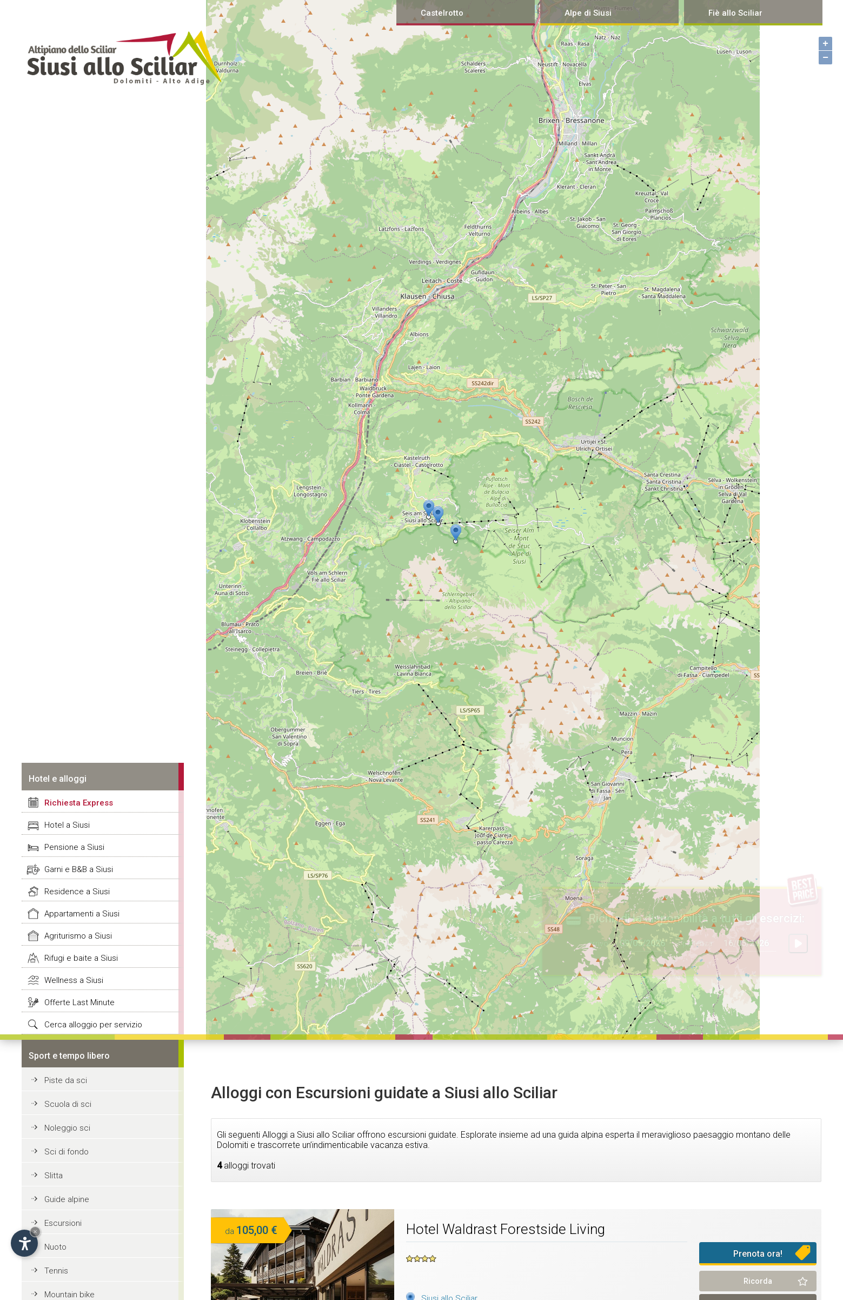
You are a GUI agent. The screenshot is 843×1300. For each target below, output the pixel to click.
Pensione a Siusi (74, 847)
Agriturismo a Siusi (78, 936)
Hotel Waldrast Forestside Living (505, 1229)
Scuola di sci (67, 1104)
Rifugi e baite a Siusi (81, 958)
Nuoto (55, 1247)
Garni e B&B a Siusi (78, 869)
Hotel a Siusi (67, 825)
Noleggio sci (67, 1128)
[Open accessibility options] (24, 1243)
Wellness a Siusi (73, 980)
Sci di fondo (66, 1152)
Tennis (56, 1271)
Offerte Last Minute (79, 1002)
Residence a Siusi (77, 891)
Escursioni (63, 1223)
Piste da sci (65, 1080)
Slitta (53, 1175)
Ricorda (758, 1281)
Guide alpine (66, 1199)
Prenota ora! (757, 1254)
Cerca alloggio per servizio (93, 1025)
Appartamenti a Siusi (82, 914)
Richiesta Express (78, 803)
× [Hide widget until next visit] (35, 1232)
